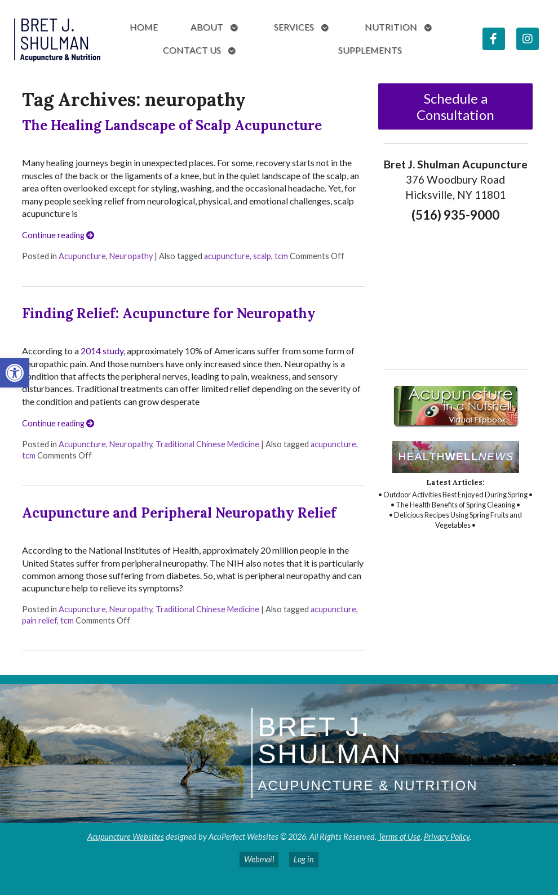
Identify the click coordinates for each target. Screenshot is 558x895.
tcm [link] (281, 256)
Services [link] (294, 26)
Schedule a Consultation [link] (455, 106)
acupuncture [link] (227, 256)
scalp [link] (262, 256)
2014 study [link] (102, 350)
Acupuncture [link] (82, 256)
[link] (14, 373)
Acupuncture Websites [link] (125, 836)
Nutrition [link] (391, 26)
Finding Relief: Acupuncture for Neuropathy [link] (169, 313)
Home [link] (144, 26)
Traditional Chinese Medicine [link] (207, 444)
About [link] (207, 26)
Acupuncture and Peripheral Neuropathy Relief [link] (179, 513)
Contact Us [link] (192, 49)
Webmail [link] (259, 859)
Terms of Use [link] (399, 836)
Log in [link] (304, 859)
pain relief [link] (39, 620)
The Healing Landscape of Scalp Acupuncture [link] (172, 125)
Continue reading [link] (58, 235)
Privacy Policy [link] (447, 836)
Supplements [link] (370, 49)
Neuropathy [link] (131, 256)
